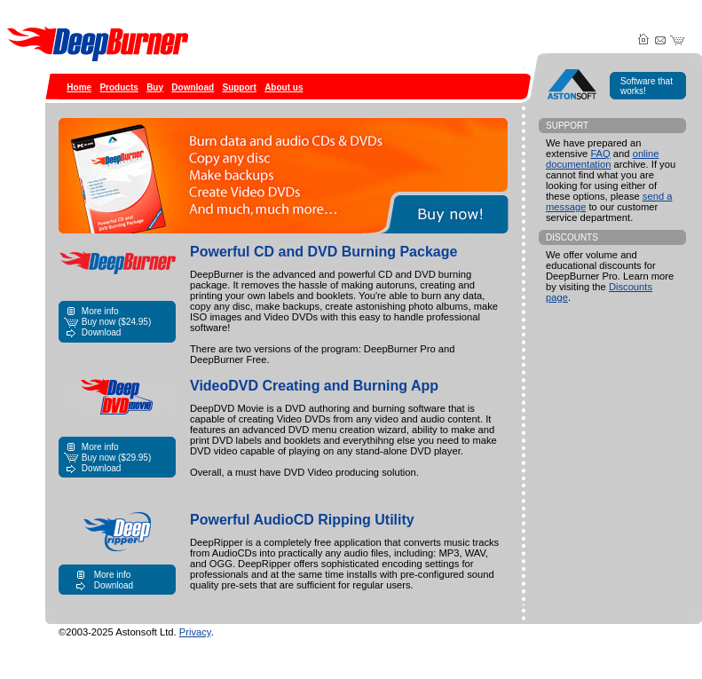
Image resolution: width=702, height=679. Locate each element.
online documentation (602, 159)
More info (100, 311)
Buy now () (116, 322)
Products (118, 87)
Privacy (195, 632)
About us (283, 87)
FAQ (600, 153)
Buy (154, 87)
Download (192, 87)
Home (79, 87)
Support (239, 87)
